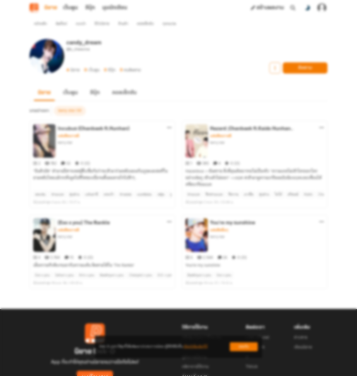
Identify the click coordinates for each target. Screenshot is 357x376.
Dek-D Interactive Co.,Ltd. (159, 369)
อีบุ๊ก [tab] (90, 8)
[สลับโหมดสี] (307, 7)
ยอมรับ (244, 346)
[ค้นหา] (292, 7)
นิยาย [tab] (50, 8)
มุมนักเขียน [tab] (114, 8)
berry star (65, 132)
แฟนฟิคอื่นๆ (219, 210)
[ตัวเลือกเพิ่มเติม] (169, 117)
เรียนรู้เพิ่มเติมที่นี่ (196, 346)
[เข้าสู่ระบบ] (321, 7)
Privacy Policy (219, 369)
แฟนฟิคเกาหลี (68, 126)
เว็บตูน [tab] (70, 8)
